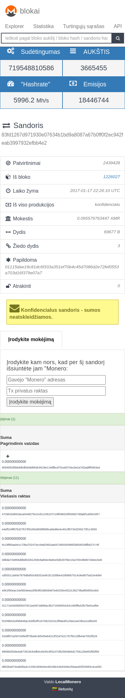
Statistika (43, 26)
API (118, 26)
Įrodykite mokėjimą (31, 339)
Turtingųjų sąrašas (83, 26)
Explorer (14, 26)
